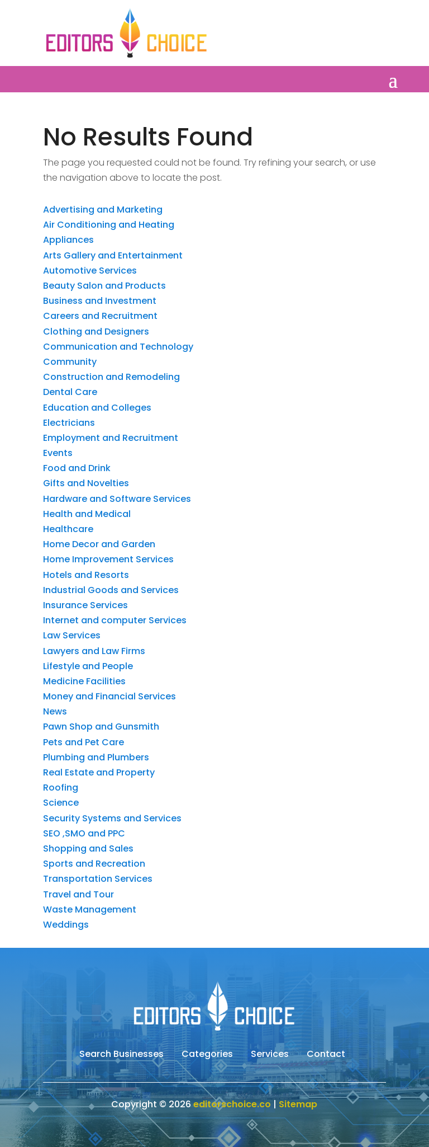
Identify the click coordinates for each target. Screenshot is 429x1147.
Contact (326, 1055)
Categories (207, 1055)
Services (270, 1055)
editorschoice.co (232, 1104)
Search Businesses (121, 1055)
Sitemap (298, 1104)
